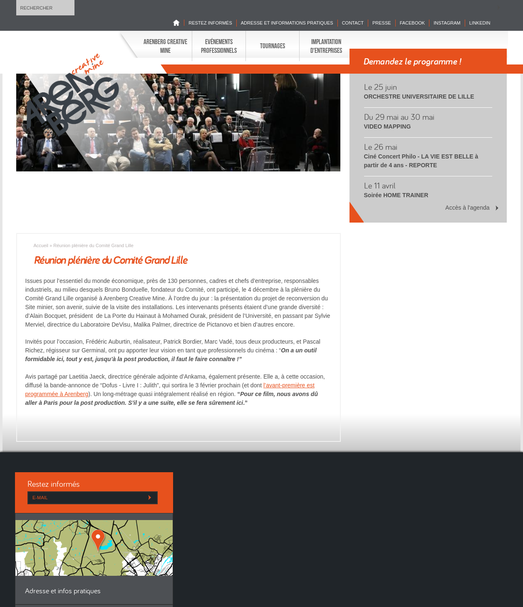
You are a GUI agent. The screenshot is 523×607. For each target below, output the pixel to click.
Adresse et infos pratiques (63, 591)
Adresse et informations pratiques (287, 22)
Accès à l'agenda (467, 207)
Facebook (412, 22)
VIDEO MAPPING (387, 126)
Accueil (41, 245)
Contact (353, 22)
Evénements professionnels (219, 46)
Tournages (272, 46)
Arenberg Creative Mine (165, 46)
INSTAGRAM (447, 22)
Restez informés (210, 22)
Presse (381, 22)
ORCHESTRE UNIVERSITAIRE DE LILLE (419, 96)
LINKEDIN (480, 22)
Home (178, 23)
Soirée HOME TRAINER (396, 195)
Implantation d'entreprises (326, 46)
